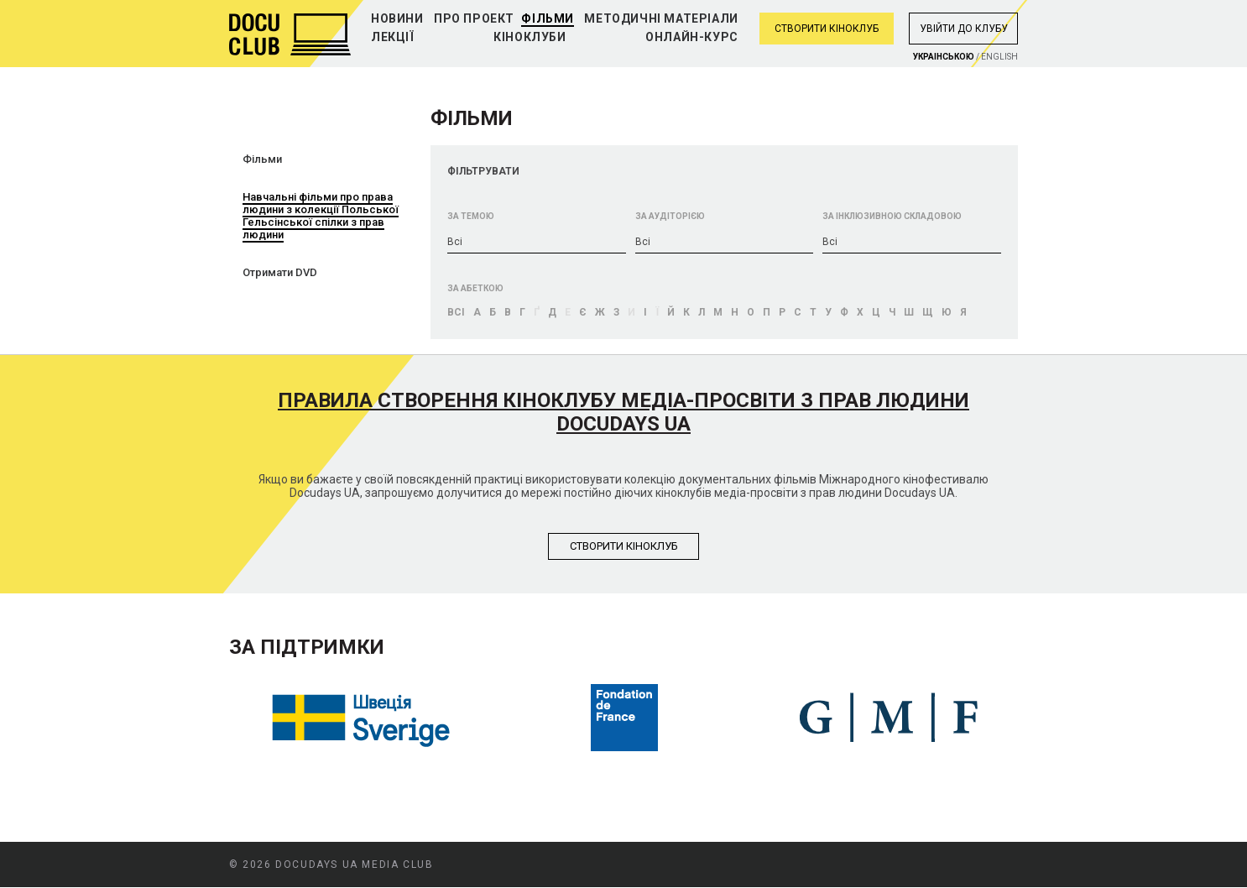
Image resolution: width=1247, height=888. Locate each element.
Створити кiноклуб (624, 546)
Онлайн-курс (691, 37)
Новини (397, 18)
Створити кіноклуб (827, 28)
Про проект (474, 18)
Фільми (547, 18)
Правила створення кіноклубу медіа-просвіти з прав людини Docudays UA (623, 412)
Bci (456, 312)
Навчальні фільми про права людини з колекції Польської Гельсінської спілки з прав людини (321, 216)
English (999, 56)
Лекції (393, 37)
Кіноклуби (529, 37)
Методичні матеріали (661, 18)
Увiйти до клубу (964, 28)
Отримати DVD (280, 272)
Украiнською (943, 56)
